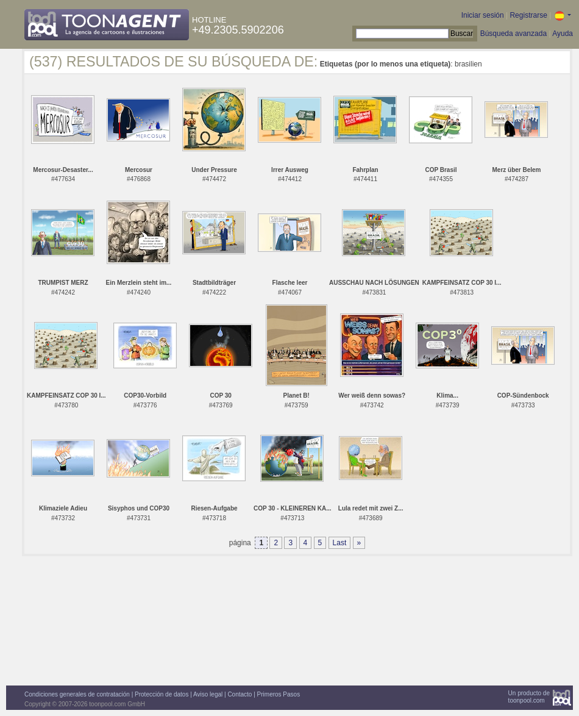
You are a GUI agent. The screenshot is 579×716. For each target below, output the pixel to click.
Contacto (239, 694)
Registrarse (528, 15)
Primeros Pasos (278, 694)
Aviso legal (207, 694)
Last (340, 543)
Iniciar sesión (482, 15)
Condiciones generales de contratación (77, 694)
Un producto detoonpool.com (529, 697)
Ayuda (562, 33)
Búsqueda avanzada (513, 33)
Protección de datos (161, 694)
